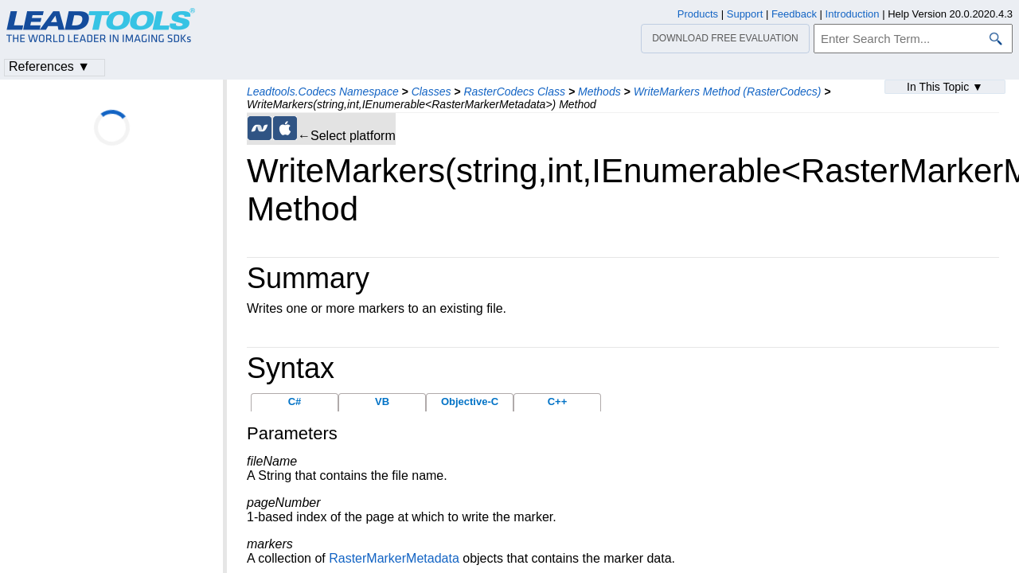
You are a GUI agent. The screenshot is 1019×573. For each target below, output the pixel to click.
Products (697, 14)
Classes (431, 91)
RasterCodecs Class (514, 91)
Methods (599, 91)
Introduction (853, 14)
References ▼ (49, 66)
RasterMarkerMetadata (394, 558)
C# (295, 401)
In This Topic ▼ (945, 86)
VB (382, 401)
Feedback (794, 14)
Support (745, 14)
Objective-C (469, 401)
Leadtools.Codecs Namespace (323, 91)
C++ (558, 401)
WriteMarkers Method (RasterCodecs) (728, 91)
